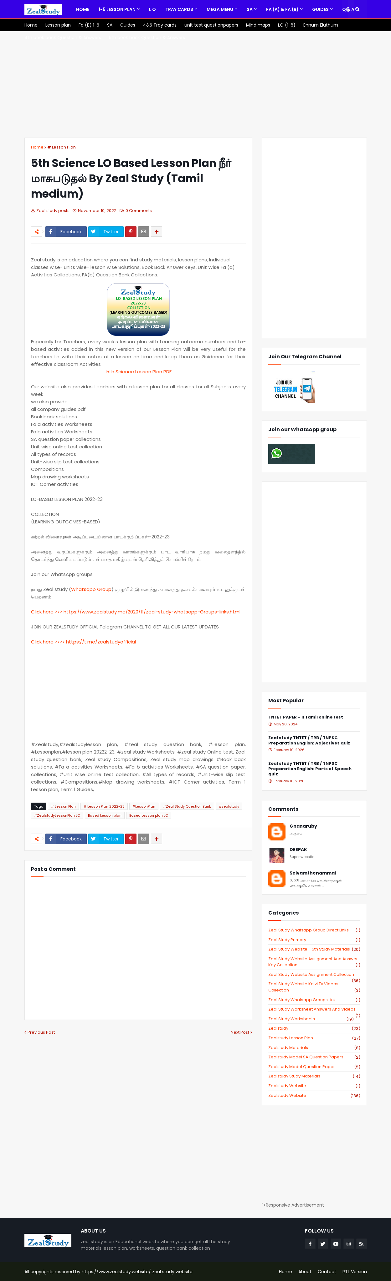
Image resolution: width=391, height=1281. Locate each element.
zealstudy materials (314, 1048)
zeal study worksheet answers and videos (314, 1009)
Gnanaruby (303, 826)
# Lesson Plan (61, 147)
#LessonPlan (143, 806)
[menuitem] (82, 9)
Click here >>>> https (55, 641)
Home (37, 147)
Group (103, 589)
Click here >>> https (53, 611)
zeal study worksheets (311, 1019)
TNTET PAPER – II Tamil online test (305, 717)
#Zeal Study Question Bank (187, 806)
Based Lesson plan (104, 815)
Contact (327, 1271)
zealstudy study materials (314, 1076)
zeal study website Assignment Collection (314, 974)
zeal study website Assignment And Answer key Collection (314, 962)
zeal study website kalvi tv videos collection (314, 987)
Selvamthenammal (313, 873)
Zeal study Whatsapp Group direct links (314, 930)
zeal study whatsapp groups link (314, 1000)
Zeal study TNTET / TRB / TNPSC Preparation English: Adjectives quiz (309, 740)
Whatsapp (83, 589)
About (304, 1271)
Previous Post (41, 1032)
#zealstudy (229, 806)
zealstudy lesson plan (314, 1038)
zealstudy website (314, 1086)
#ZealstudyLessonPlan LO (57, 815)
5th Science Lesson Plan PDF (138, 371)
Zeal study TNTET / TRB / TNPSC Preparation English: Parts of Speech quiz (310, 769)
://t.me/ (88, 641)
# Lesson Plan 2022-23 (104, 806)
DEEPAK (298, 850)
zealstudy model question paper (314, 1067)
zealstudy (314, 1028)
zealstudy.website (314, 1095)
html (235, 611)
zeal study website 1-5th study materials (314, 949)
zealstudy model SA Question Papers (314, 1057)
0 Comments (139, 211)
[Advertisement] (195, 84)
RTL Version (354, 1271)
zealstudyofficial (116, 641)
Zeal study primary (314, 940)
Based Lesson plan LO (148, 815)
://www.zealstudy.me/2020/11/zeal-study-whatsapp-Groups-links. (153, 611)
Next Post (240, 1032)
